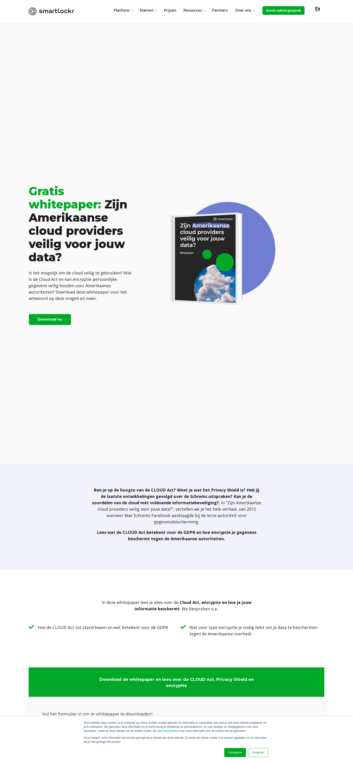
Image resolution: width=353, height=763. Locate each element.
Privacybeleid (170, 731)
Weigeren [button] (258, 752)
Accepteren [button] (235, 752)
